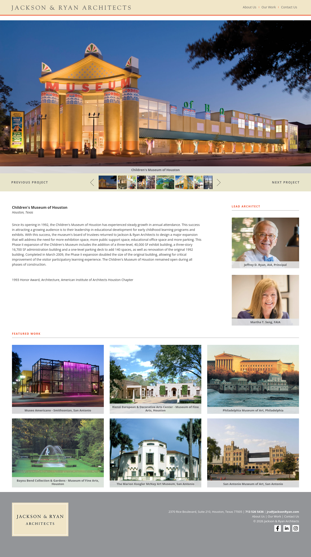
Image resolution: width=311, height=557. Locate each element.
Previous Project (29, 182)
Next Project (286, 182)
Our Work (269, 7)
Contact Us (289, 7)
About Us (249, 7)
